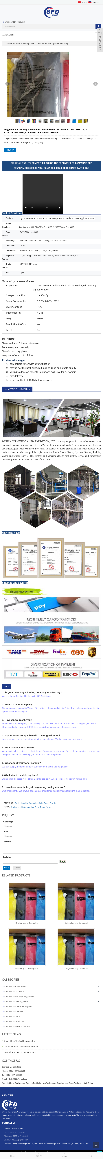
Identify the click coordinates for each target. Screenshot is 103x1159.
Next (95, 84)
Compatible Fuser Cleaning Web (18, 1006)
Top (90, 1154)
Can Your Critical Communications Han (21, 1046)
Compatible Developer (14, 1021)
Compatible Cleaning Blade (16, 1001)
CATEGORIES (8, 34)
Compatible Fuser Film (14, 1011)
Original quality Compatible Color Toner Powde (35, 803)
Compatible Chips (12, 1016)
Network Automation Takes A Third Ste (21, 1052)
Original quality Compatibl (26, 923)
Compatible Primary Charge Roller (19, 996)
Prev (7, 84)
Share (13, 1154)
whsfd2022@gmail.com (15, 22)
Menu (64, 1154)
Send (6, 867)
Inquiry (39, 1154)
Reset (17, 867)
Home (9, 43)
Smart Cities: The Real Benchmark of (20, 1041)
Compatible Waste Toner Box (17, 1026)
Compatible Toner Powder (36, 43)
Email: (5, 831)
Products (18, 43)
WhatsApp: (8, 821)
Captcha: (7, 857)
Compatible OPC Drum (14, 991)
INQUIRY (10, 150)
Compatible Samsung (58, 43)
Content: (7, 841)
